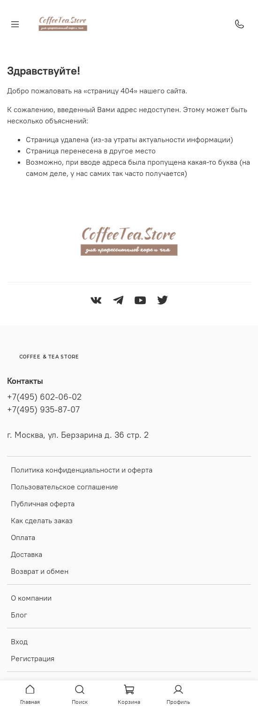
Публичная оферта (43, 503)
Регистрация (32, 658)
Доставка (26, 554)
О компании (31, 597)
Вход (19, 641)
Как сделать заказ (42, 520)
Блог (19, 614)
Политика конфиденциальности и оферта (81, 469)
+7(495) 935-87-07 (43, 409)
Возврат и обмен (39, 571)
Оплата (23, 537)
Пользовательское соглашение (64, 486)
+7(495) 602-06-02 (44, 397)
